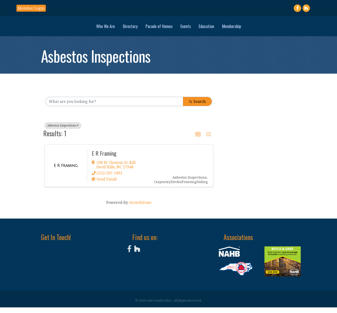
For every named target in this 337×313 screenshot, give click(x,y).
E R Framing (104, 159)
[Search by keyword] (114, 107)
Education (239, 28)
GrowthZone (140, 208)
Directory (97, 28)
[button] (31, 8)
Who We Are (72, 28)
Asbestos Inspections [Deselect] (62, 131)
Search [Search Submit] (197, 107)
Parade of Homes (126, 28)
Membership (264, 28)
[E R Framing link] (66, 171)
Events (218, 28)
